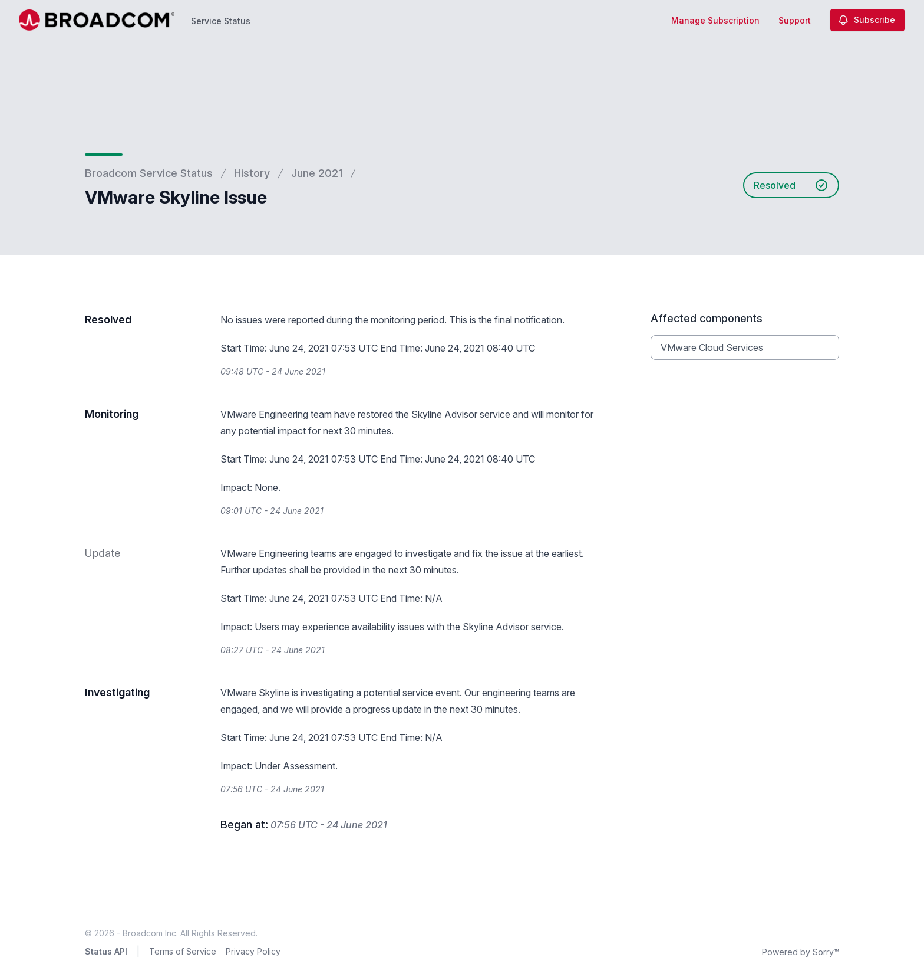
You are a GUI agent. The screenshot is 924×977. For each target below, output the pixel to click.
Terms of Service (182, 951)
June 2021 (316, 173)
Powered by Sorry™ (800, 952)
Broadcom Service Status (149, 173)
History (252, 173)
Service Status (220, 21)
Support (794, 20)
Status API (106, 951)
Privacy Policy (253, 951)
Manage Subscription (715, 20)
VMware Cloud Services (712, 347)
